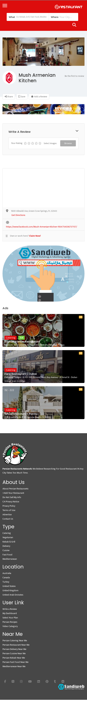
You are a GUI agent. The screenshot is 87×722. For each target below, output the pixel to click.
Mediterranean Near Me (13, 666)
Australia (6, 573)
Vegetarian (7, 537)
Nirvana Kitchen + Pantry (21, 414)
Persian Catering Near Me (14, 640)
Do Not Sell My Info (11, 497)
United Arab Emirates (12, 595)
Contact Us (7, 519)
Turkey (5, 582)
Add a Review (39, 96)
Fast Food (7, 555)
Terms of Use (8, 510)
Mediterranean (9, 559)
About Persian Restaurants (15, 489)
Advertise (7, 514)
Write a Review (9, 609)
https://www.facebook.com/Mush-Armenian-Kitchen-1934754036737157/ (41, 227)
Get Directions (18, 215)
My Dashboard (9, 613)
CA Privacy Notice (10, 501)
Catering (10, 337)
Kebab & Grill (8, 542)
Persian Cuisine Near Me (14, 653)
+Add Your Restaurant (13, 493)
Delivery (6, 546)
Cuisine (5, 550)
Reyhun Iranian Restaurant (22, 341)
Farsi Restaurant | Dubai (20, 374)
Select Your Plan (10, 618)
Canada (6, 577)
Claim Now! (35, 236)
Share (9, 96)
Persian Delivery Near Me (14, 649)
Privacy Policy (8, 506)
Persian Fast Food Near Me (15, 662)
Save (21, 96)
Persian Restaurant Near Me (15, 645)
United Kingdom (10, 590)
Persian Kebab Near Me (13, 658)
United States (9, 586)
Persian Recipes (9, 622)
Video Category (10, 626)
